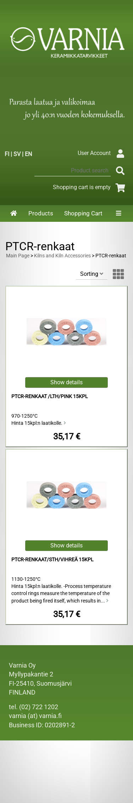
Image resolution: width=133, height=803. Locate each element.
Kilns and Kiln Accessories (62, 256)
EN (28, 154)
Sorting (91, 274)
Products (40, 213)
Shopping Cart (83, 213)
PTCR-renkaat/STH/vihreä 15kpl (52, 560)
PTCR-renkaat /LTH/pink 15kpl (49, 397)
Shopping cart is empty (90, 187)
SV (17, 154)
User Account (103, 153)
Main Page (17, 256)
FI (7, 154)
